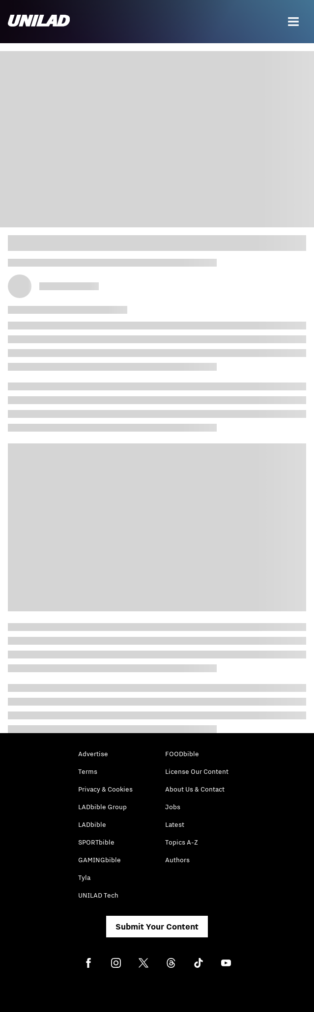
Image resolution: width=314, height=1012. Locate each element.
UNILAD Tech (98, 895)
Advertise (93, 753)
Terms (87, 771)
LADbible (92, 824)
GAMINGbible (99, 859)
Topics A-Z (181, 842)
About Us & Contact (195, 789)
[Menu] (293, 21)
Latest (174, 824)
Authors (177, 859)
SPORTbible (96, 842)
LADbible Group (102, 806)
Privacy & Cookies (105, 789)
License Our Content (196, 771)
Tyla (84, 877)
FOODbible (182, 753)
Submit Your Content (157, 926)
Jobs (172, 806)
